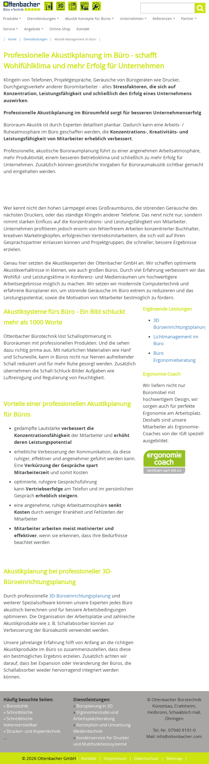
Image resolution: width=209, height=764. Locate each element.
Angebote (34, 30)
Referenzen (165, 20)
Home (12, 39)
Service (11, 30)
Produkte (13, 20)
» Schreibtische (18, 712)
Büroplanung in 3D (94, 706)
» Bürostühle (16, 706)
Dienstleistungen (43, 20)
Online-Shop (60, 28)
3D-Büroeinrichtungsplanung (80, 596)
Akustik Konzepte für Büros (90, 20)
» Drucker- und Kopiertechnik (32, 731)
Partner (189, 20)
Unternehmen (134, 20)
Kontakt (83, 28)
